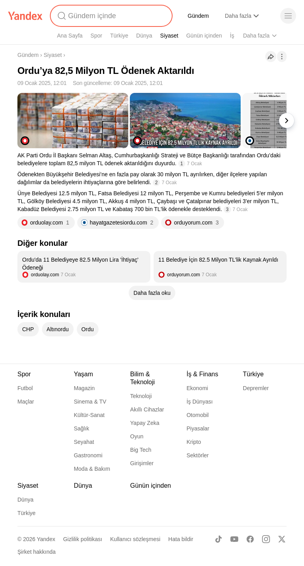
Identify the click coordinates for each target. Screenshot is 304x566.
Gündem (198, 15)
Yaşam (83, 374)
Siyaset (169, 35)
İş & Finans (202, 374)
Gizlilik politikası (82, 539)
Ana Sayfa (70, 35)
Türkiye (119, 35)
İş (232, 35)
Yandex (46, 539)
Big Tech (140, 450)
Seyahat (84, 442)
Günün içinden (204, 35)
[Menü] (288, 16)
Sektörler (197, 455)
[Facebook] (250, 539)
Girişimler (142, 463)
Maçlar (25, 401)
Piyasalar (197, 428)
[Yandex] (25, 16)
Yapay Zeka (145, 423)
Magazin (84, 388)
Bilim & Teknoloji (142, 378)
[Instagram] (266, 539)
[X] (282, 539)
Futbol (25, 388)
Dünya (144, 35)
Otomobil (197, 415)
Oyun (136, 436)
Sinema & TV (90, 401)
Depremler (256, 388)
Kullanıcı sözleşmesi (135, 539)
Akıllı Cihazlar (147, 409)
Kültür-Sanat (89, 415)
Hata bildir (180, 539)
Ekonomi (197, 388)
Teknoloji (141, 396)
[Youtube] (234, 539)
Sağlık (81, 428)
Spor (97, 35)
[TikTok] (218, 539)
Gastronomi (88, 455)
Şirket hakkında (36, 552)
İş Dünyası (199, 401)
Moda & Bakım (92, 469)
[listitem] (83, 267)
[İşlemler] (282, 56)
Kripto (193, 442)
